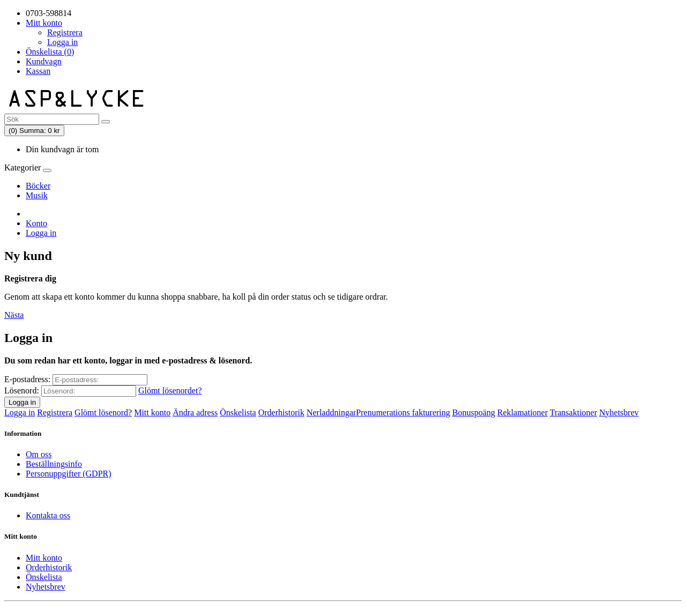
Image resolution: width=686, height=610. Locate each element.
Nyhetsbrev (619, 412)
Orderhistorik (281, 412)
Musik (37, 195)
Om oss (38, 454)
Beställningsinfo (54, 463)
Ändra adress (195, 412)
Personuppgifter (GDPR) (68, 473)
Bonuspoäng (473, 412)
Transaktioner (573, 412)
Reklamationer (522, 412)
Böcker (38, 185)
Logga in (62, 42)
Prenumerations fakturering (403, 412)
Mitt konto (152, 412)
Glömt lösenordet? (170, 390)
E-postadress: (27, 379)
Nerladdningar (331, 412)
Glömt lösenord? (103, 412)
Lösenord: (21, 390)
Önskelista (238, 412)
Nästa (14, 314)
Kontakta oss (48, 515)
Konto (36, 223)
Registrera (65, 32)
